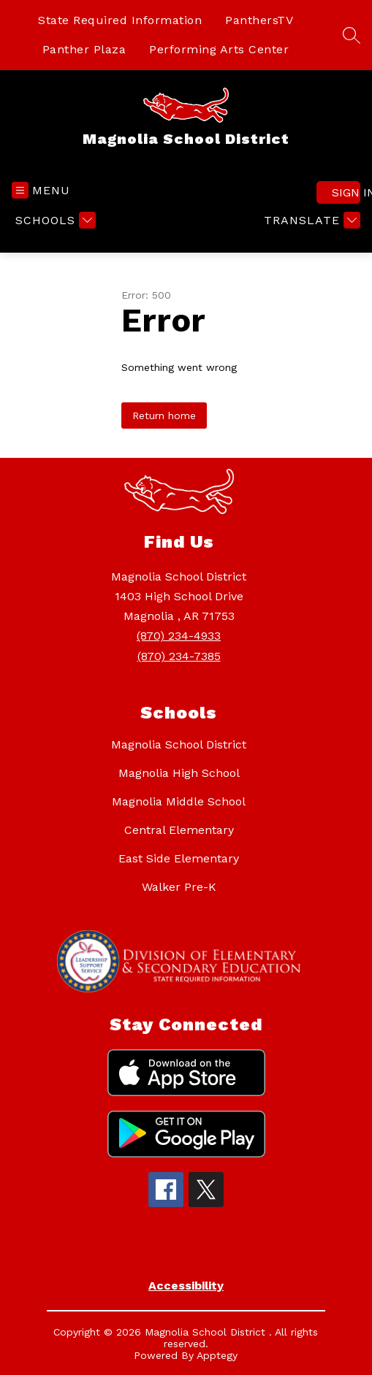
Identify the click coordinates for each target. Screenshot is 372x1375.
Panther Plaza (84, 49)
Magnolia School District (178, 744)
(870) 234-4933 (179, 636)
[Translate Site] (310, 220)
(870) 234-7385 (179, 656)
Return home (164, 415)
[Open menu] (41, 190)
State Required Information (120, 20)
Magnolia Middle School (179, 801)
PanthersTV (259, 20)
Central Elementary (179, 830)
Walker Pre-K (179, 887)
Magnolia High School (179, 773)
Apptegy (217, 1355)
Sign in (346, 192)
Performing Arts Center (219, 49)
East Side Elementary (178, 858)
